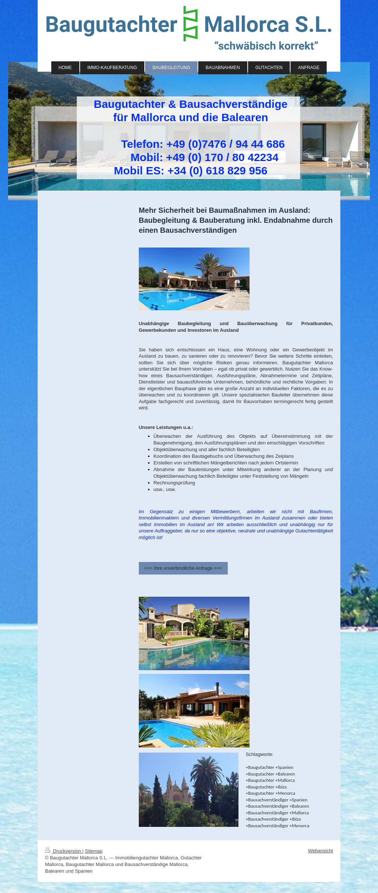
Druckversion (63, 851)
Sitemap (94, 851)
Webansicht (320, 850)
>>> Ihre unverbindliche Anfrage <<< (183, 568)
